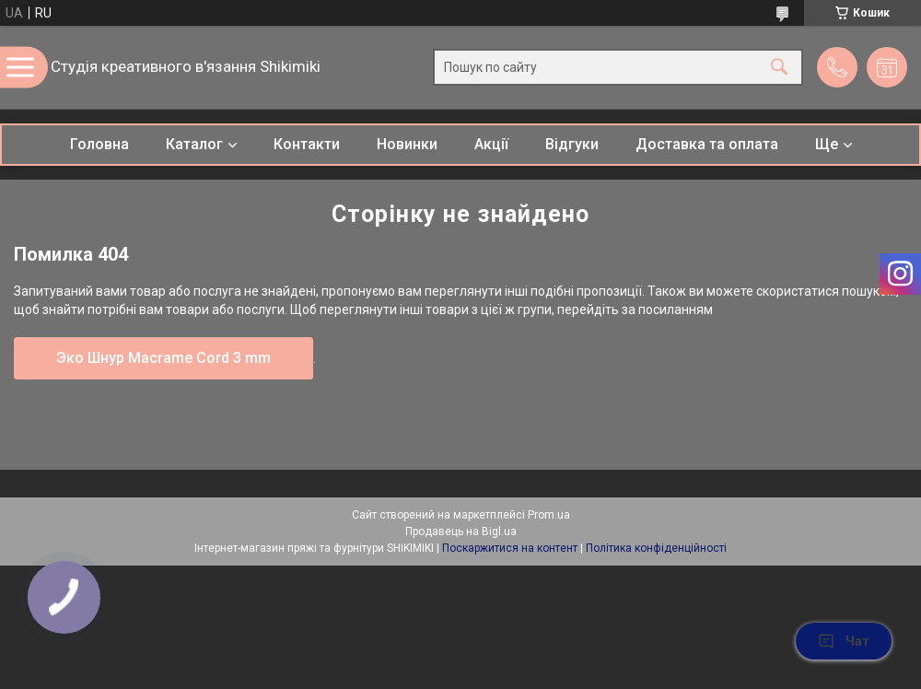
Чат (843, 641)
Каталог (194, 144)
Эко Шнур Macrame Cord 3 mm (163, 358)
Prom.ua (549, 514)
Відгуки (572, 144)
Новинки (407, 144)
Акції (491, 144)
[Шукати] (779, 68)
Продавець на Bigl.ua (461, 531)
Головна (99, 144)
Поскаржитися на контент (509, 548)
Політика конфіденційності (656, 548)
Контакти (307, 144)
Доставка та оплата (706, 144)
